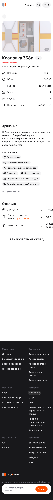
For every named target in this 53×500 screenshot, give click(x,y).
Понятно (42, 489)
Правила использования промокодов (37, 422)
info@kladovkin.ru (38, 452)
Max (31, 462)
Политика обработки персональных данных (40, 410)
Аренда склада (37, 358)
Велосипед (12, 173)
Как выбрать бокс (11, 407)
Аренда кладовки (38, 380)
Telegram (33, 457)
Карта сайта (35, 430)
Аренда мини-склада (36, 374)
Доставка (7, 354)
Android (6, 447)
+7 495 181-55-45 (37, 447)
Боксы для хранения (13, 358)
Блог (4, 392)
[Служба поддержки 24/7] (38, 5)
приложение (22, 218)
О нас (32, 397)
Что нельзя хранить (12, 402)
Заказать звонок (37, 442)
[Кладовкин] (4, 5)
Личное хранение (11, 368)
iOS (4, 442)
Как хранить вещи (11, 397)
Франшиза (30, 5)
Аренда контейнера (39, 354)
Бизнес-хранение (11, 363)
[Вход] (46, 5)
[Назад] (4, 16)
